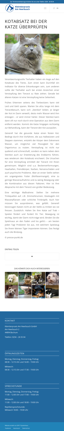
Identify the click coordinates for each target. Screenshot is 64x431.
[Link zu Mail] (57, 8)
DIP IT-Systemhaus (22, 425)
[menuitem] (45, 8)
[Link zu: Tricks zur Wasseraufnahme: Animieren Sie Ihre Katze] (25, 291)
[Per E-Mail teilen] (32, 256)
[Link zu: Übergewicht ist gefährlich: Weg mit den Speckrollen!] (52, 278)
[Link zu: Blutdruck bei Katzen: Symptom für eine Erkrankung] (25, 278)
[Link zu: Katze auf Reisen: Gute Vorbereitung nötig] (52, 291)
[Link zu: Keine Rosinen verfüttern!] (11, 291)
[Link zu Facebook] (54, 8)
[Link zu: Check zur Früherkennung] (38, 278)
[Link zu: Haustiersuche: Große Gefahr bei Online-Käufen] (11, 278)
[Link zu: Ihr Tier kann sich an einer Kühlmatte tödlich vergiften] (38, 291)
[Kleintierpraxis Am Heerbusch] (26, 8)
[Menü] (45, 8)
